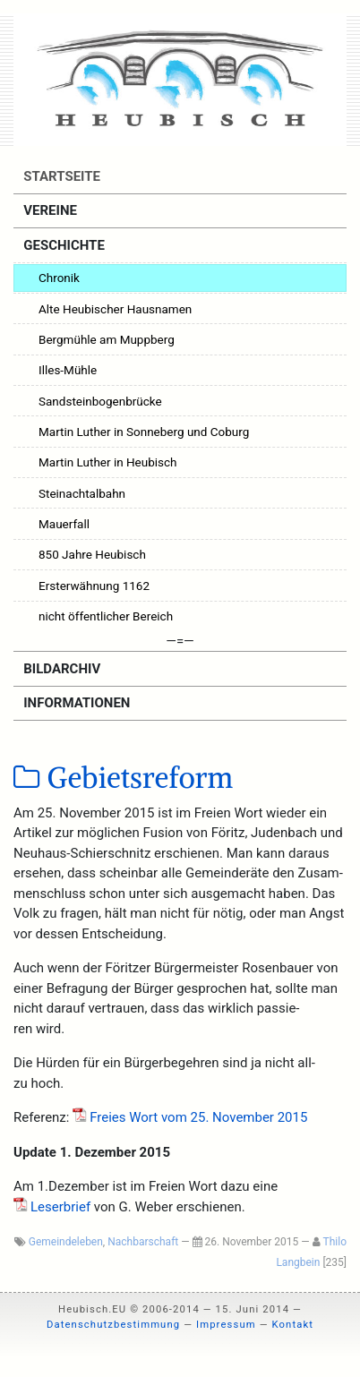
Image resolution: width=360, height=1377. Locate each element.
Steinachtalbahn (82, 493)
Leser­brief (60, 1207)
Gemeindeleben (66, 1242)
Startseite (60, 176)
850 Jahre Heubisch (92, 554)
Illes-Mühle (68, 370)
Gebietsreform (123, 778)
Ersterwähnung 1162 (94, 585)
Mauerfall (64, 524)
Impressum (226, 1324)
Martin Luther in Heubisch (108, 462)
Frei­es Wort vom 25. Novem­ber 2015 (198, 1117)
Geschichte (63, 245)
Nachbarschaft (142, 1242)
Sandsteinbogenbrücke (100, 401)
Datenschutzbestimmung (113, 1324)
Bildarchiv (61, 669)
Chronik (59, 277)
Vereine (49, 210)
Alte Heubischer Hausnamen (115, 309)
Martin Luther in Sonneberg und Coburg (144, 431)
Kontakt (292, 1324)
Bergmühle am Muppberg (107, 339)
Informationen (76, 703)
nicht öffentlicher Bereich (106, 616)
